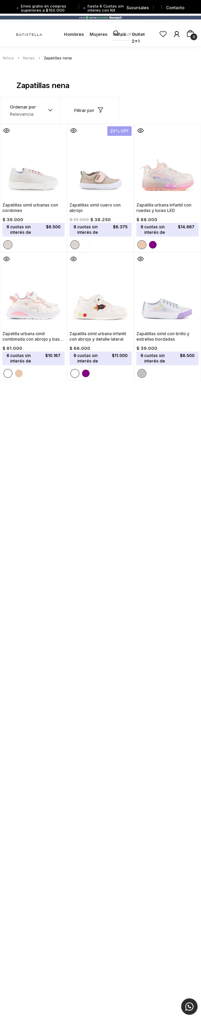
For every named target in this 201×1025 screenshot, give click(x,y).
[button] (6, 130)
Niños (8, 58)
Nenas (29, 58)
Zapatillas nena (58, 58)
